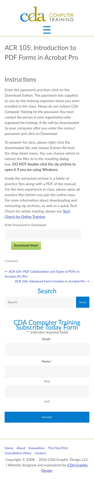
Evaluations (36, 448)
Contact (40, 453)
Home (9, 448)
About (21, 448)
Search (47, 291)
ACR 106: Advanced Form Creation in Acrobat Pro (52, 281)
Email (47, 339)
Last (47, 401)
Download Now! (26, 245)
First (47, 381)
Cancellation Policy (18, 453)
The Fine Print (58, 448)
